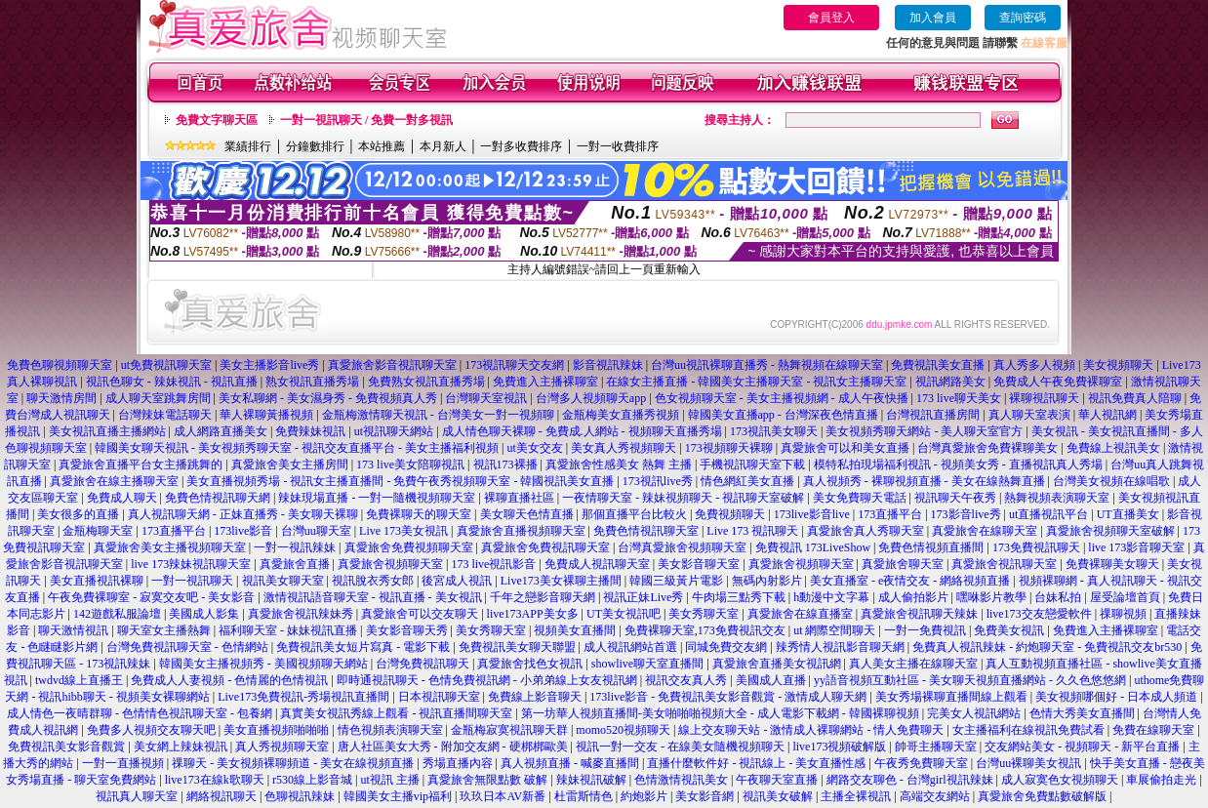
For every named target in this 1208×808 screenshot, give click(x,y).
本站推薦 (381, 146)
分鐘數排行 (315, 146)
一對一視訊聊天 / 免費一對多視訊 (366, 120)
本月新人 (443, 146)
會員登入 (831, 17)
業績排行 (247, 146)
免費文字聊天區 (217, 120)
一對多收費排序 (521, 146)
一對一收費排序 (618, 146)
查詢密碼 (1022, 17)
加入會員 (932, 17)
